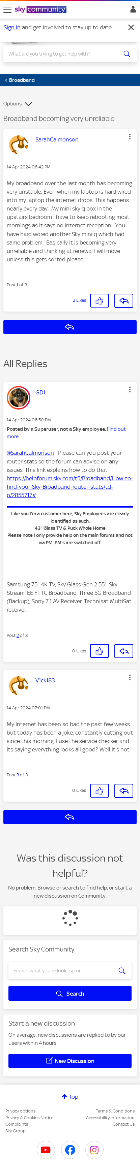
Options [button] (12, 104)
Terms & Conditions (115, 1111)
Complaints (16, 1124)
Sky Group (15, 1130)
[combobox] (63, 53)
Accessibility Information (110, 1117)
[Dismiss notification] (131, 27)
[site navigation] (7, 10)
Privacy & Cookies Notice (29, 1117)
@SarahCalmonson (30, 452)
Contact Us (124, 1124)
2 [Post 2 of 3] (18, 635)
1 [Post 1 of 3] (17, 284)
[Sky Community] (41, 10)
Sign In (132, 11)
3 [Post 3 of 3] (18, 774)
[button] (130, 136)
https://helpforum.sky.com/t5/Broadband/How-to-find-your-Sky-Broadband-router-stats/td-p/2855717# (70, 486)
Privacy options (20, 1111)
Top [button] (73, 1096)
